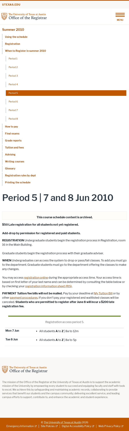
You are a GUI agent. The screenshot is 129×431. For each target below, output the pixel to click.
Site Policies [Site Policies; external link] (48, 426)
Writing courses (14, 161)
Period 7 (13, 110)
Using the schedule (16, 36)
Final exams (12, 133)
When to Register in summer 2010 (25, 50)
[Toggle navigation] (120, 16)
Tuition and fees (14, 147)
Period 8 (13, 118)
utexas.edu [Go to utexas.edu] (11, 4)
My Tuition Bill (103, 293)
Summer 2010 (13, 30)
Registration (12, 43)
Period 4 (13, 84)
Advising (10, 154)
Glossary (10, 168)
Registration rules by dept (20, 175)
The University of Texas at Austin (62, 422)
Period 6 (13, 101)
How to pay (11, 126)
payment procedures (24, 297)
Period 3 (13, 75)
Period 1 (13, 58)
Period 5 (13, 93)
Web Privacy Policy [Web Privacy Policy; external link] (109, 426)
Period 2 (13, 67)
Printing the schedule (17, 182)
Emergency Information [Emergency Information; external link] (20, 426)
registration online (36, 277)
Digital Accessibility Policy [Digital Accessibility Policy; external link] (76, 426)
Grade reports (13, 140)
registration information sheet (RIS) (48, 286)
